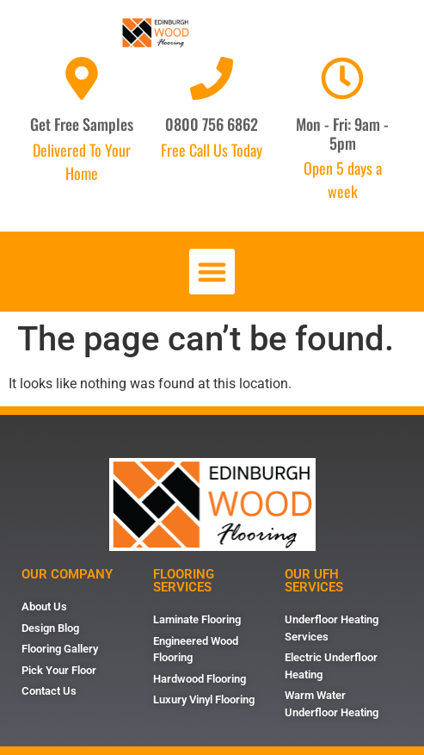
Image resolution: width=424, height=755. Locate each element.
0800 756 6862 (211, 124)
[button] (212, 271)
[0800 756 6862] (211, 78)
